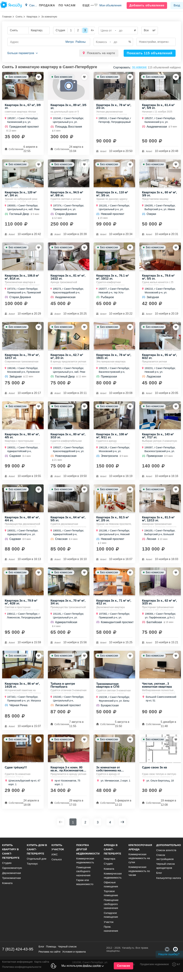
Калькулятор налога (168, 877)
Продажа (46, 5)
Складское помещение (111, 914)
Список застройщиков (164, 856)
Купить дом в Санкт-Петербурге (37, 849)
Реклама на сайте (49, 951)
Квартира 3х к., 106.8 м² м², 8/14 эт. (22, 278)
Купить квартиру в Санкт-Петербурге (10, 851)
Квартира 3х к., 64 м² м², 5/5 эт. (68, 521)
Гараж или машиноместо (84, 882)
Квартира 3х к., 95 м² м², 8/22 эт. (159, 358)
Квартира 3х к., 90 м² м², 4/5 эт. (22, 438)
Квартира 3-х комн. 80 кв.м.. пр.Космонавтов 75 (67, 772)
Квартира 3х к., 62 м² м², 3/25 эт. (159, 605)
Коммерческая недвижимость (85, 860)
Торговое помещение (111, 893)
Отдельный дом (36, 858)
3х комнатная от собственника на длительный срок (109, 772)
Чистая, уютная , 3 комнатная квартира (157, 688)
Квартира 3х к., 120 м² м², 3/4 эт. (21, 194)
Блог (159, 872)
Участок (108, 921)
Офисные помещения (111, 884)
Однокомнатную (12, 867)
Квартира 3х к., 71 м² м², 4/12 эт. (113, 605)
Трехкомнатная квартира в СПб (108, 688)
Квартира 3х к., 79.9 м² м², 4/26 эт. (21, 605)
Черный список (67, 946)
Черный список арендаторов (165, 865)
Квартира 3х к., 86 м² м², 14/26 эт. (22, 688)
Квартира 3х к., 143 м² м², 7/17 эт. (158, 438)
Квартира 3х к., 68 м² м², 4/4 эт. (22, 521)
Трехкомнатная (11, 877)
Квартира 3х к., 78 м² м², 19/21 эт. (113, 358)
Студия (108, 863)
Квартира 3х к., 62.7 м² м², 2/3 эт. (67, 358)
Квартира (31, 16)
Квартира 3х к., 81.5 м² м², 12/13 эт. (158, 521)
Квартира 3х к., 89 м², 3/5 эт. (69, 107)
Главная (6, 16)
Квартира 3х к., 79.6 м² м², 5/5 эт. (158, 278)
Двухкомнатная (11, 872)
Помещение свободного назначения (83, 871)
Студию (6, 862)
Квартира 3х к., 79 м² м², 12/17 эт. (22, 358)
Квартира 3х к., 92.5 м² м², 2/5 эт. (112, 521)
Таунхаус (32, 863)
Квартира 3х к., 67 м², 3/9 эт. (23, 107)
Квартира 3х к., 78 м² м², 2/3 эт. (113, 107)
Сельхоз (57, 859)
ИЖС (55, 854)
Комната (7, 883)
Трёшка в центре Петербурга (63, 688)
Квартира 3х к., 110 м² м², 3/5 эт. (112, 194)
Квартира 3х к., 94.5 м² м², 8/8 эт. (67, 194)
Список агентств (166, 850)
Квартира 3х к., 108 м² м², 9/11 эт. (112, 438)
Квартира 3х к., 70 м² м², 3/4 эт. (68, 605)
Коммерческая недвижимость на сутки (139, 858)
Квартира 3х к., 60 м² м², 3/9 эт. (159, 194)
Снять (19, 16)
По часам (65, 5)
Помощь (51, 946)
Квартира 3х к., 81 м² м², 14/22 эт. (68, 278)
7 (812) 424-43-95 (17, 949)
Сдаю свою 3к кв (154, 771)
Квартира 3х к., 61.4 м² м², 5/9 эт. (158, 107)
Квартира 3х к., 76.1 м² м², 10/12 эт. (112, 278)
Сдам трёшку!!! (16, 771)
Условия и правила (74, 951)
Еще (86, 5)
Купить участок (58, 847)
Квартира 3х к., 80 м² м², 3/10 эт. (68, 438)
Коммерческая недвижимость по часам (139, 870)
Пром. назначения (111, 928)
